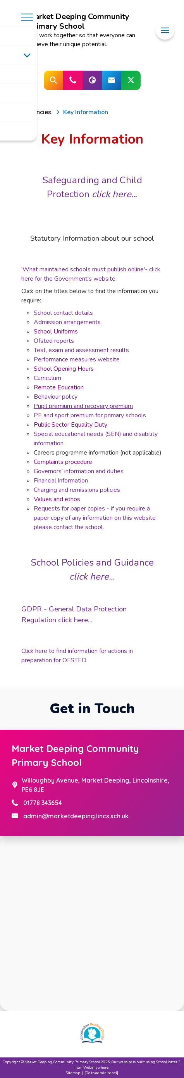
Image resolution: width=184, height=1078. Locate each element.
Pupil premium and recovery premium (83, 406)
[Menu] (165, 30)
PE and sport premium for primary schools (90, 415)
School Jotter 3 (168, 1061)
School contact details (63, 313)
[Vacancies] (36, 112)
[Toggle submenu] (27, 55)
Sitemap (73, 1072)
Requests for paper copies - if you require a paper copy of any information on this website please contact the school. (95, 517)
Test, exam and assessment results (81, 350)
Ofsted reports (54, 341)
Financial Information (61, 480)
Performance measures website (77, 359)
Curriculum (47, 378)
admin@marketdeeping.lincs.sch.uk (76, 816)
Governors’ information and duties (79, 471)
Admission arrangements (67, 322)
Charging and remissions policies (77, 490)
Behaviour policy (55, 396)
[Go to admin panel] (101, 1072)
